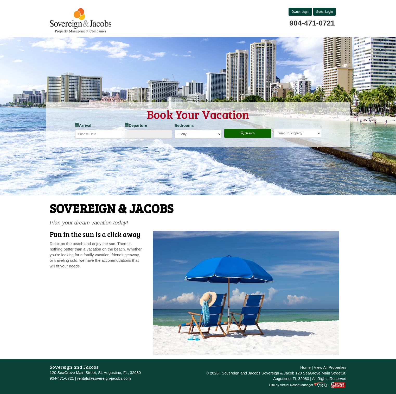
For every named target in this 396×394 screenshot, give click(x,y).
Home (305, 367)
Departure (136, 125)
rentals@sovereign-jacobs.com (104, 378)
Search (247, 133)
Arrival (83, 125)
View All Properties (330, 367)
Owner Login (300, 12)
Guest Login (324, 12)
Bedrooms (184, 125)
